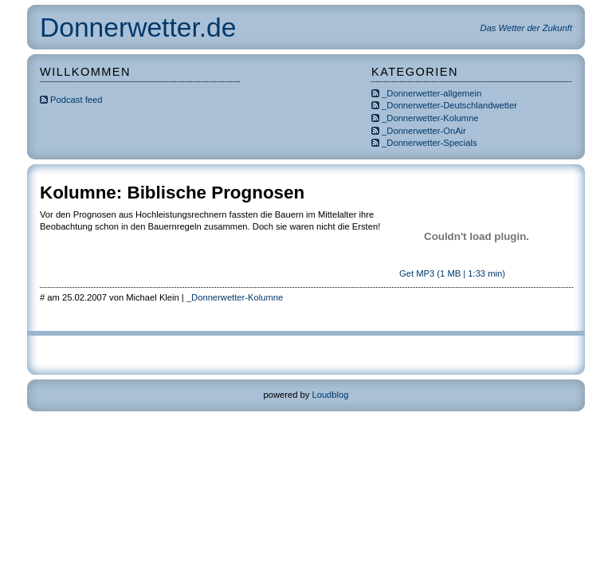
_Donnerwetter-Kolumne (430, 118)
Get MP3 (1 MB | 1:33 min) (451, 273)
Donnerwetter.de (138, 27)
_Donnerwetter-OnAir (424, 131)
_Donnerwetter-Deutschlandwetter (449, 105)
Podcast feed (71, 99)
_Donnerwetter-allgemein (431, 93)
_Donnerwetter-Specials (429, 142)
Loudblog (330, 394)
